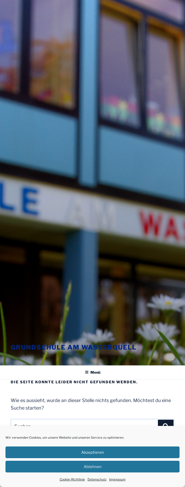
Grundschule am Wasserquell (74, 347)
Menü (92, 372)
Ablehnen (93, 466)
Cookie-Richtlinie (72, 479)
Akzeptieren (92, 452)
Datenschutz (97, 479)
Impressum (117, 479)
